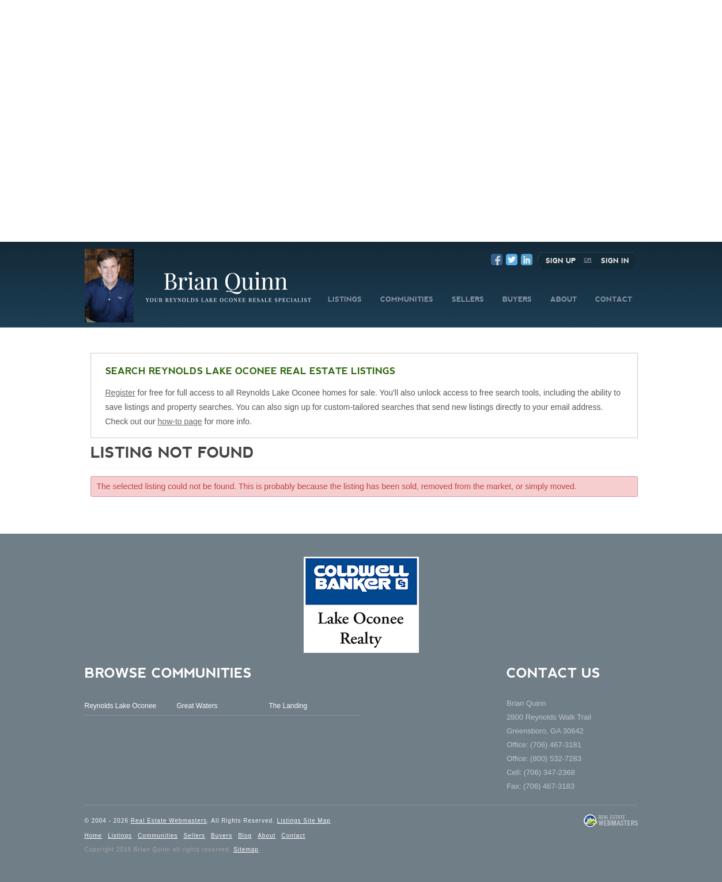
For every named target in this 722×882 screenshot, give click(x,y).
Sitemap (246, 849)
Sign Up (561, 261)
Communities (157, 835)
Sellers (194, 835)
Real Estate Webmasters (169, 821)
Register (120, 392)
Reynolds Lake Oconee (121, 706)
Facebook (496, 259)
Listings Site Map (304, 821)
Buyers (221, 835)
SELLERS (468, 299)
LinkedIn (526, 259)
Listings (120, 835)
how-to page (180, 421)
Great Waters (196, 706)
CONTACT (613, 299)
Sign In (615, 261)
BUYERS (517, 299)
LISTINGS (345, 299)
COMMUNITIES (406, 299)
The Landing (288, 706)
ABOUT (563, 299)
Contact (293, 835)
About (266, 835)
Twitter (511, 259)
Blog (245, 835)
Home (94, 835)
